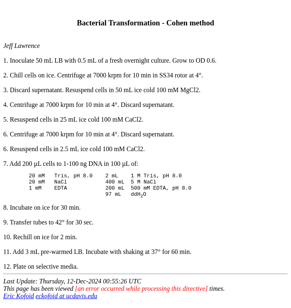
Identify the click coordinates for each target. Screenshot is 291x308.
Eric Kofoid (18, 300)
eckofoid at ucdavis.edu (66, 300)
